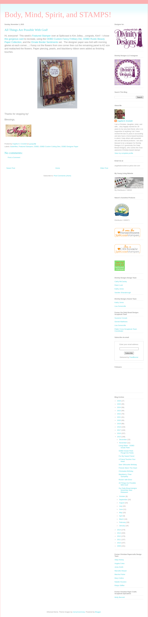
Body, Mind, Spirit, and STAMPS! (58, 14)
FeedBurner (133, 357)
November (123, 443)
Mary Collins (119, 578)
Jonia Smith (119, 567)
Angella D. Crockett (125, 121)
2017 (119, 430)
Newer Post (10, 168)
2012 (119, 536)
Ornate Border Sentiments (44, 42)
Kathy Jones (119, 289)
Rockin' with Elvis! (125, 480)
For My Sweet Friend (126, 456)
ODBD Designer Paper (69, 146)
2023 (119, 411)
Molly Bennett (120, 597)
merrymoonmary (79, 612)
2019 (119, 424)
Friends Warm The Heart (128, 468)
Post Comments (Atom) (62, 176)
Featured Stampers (26, 146)
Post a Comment (14, 157)
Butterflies (14, 146)
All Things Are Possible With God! (127, 484)
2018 (119, 427)
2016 (119, 433)
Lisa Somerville (120, 306)
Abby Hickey (119, 560)
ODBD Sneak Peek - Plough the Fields (126, 452)
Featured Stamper (41, 35)
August (122, 503)
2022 (119, 414)
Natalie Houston (121, 582)
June (121, 509)
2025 (119, 404)
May (121, 513)
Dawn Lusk (119, 285)
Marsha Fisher (120, 574)
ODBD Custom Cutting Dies (50, 146)
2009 (119, 546)
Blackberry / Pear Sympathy (125, 475)
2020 (119, 420)
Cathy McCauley (121, 281)
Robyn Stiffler (120, 585)
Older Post (104, 168)
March (121, 519)
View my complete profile (124, 153)
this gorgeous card (14, 39)
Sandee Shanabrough (123, 293)
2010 (119, 543)
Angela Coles (119, 563)
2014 (119, 530)
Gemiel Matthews (121, 322)
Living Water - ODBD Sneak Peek (126, 447)
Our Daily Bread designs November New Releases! (128, 490)
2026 (119, 401)
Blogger (98, 612)
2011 (119, 540)
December (123, 439)
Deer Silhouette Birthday (128, 465)
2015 (119, 437)
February (122, 522)
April (121, 516)
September (123, 500)
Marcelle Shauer (121, 571)
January (122, 526)
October (122, 496)
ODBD (36, 146)
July (121, 506)
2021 (119, 417)
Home (57, 168)
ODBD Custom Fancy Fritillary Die (64, 39)
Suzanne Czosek (121, 318)
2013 (119, 533)
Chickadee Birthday (126, 471)
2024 (119, 407)
